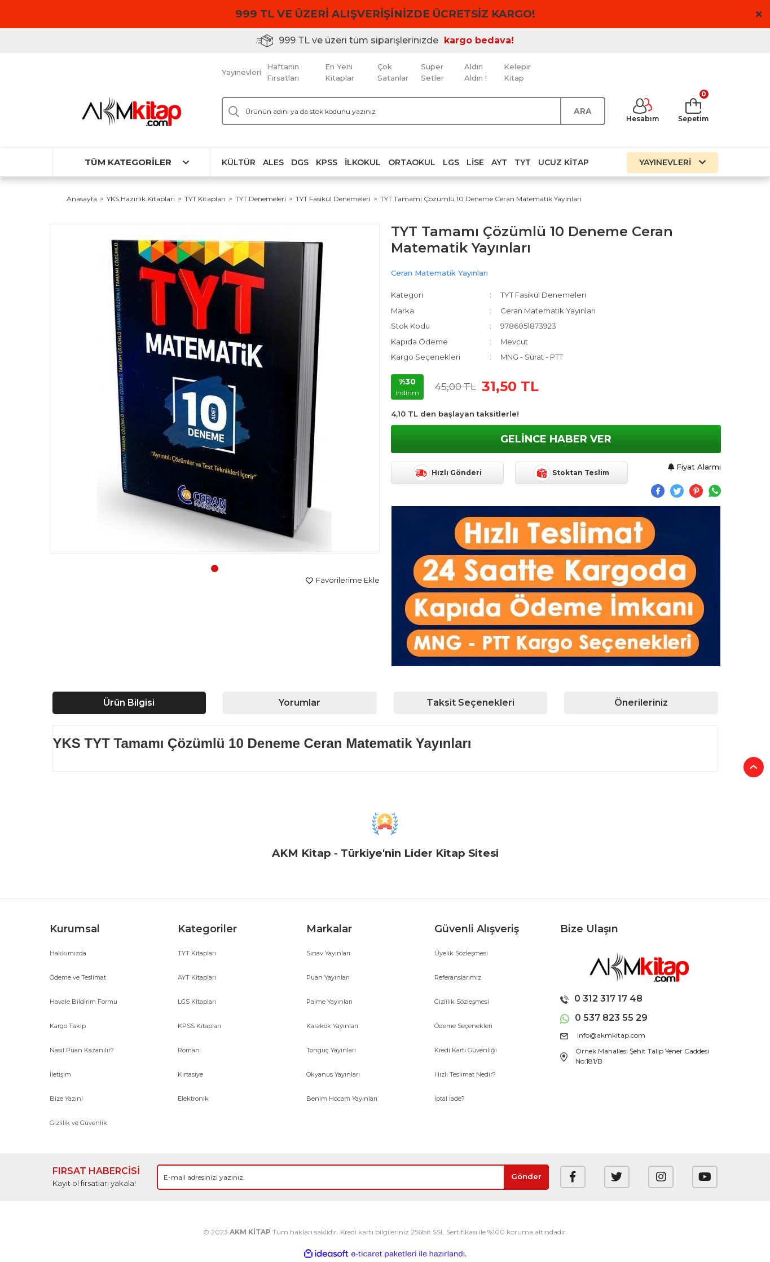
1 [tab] (214, 568)
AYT (499, 162)
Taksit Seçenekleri (470, 702)
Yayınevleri (241, 72)
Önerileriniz (641, 702)
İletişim (60, 1074)
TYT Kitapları (197, 953)
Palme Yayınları (329, 1002)
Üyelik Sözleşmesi (461, 953)
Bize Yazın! (66, 1098)
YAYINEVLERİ (672, 162)
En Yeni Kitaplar (339, 72)
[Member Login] (642, 111)
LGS (451, 162)
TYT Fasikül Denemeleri (543, 294)
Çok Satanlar (392, 72)
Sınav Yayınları (328, 953)
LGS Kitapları (197, 1002)
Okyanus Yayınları (333, 1074)
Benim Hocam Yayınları (341, 1098)
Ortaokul (411, 162)
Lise (475, 162)
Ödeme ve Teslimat (78, 977)
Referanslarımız (457, 977)
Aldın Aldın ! (475, 72)
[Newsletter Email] (353, 1177)
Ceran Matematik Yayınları (439, 272)
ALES (273, 162)
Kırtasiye (190, 1074)
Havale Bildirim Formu (83, 1002)
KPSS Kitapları (199, 1026)
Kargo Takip (68, 1026)
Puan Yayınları (328, 977)
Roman (189, 1050)
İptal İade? (449, 1098)
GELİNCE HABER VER (555, 439)
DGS (300, 162)
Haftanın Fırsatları (283, 72)
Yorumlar (299, 702)
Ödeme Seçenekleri (463, 1026)
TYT (522, 162)
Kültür (239, 162)
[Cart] (693, 111)
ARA (583, 111)
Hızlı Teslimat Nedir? (465, 1074)
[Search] (413, 111)
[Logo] (131, 111)
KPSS (326, 162)
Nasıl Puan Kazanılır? (82, 1050)
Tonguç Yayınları (331, 1050)
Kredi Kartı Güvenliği (465, 1050)
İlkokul (363, 162)
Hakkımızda (68, 953)
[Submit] (526, 1177)
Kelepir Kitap (517, 72)
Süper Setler (432, 72)
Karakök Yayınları (332, 1026)
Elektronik (193, 1098)
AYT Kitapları (197, 977)
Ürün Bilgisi (129, 702)
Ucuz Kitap (563, 162)
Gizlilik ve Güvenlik (78, 1123)
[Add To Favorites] (343, 580)
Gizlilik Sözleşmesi (461, 1002)
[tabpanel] (215, 388)
